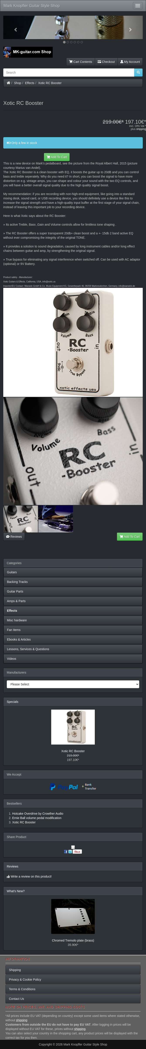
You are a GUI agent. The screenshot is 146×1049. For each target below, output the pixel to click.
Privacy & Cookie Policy (25, 979)
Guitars (12, 572)
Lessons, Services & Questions (28, 649)
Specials (12, 701)
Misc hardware (17, 620)
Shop (17, 83)
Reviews (14, 536)
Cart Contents (80, 62)
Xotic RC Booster (49, 83)
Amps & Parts (16, 601)
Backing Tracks (17, 582)
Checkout (106, 62)
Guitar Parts (15, 591)
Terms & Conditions (22, 989)
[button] (13, 27)
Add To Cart (57, 157)
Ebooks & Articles (19, 639)
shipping (141, 129)
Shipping (15, 970)
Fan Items (13, 630)
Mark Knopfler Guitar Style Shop (31, 5)
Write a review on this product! (31, 876)
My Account (130, 62)
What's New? (16, 891)
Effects (29, 83)
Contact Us (16, 999)
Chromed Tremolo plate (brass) (73, 940)
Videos (11, 658)
